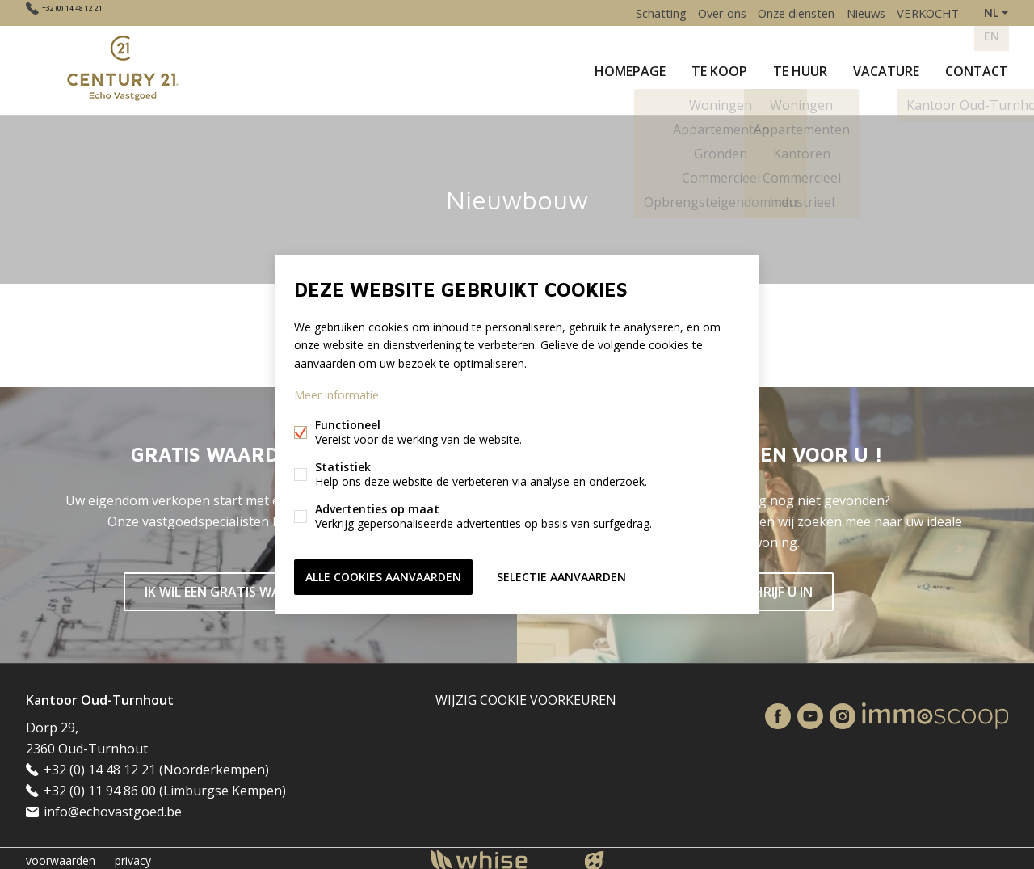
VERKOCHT (925, 12)
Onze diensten (780, 12)
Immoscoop (935, 711)
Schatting (632, 12)
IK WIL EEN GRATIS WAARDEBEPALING (259, 587)
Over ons (700, 12)
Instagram (842, 711)
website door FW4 (594, 856)
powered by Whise (498, 855)
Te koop (719, 68)
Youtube (810, 711)
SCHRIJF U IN (775, 587)
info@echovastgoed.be (113, 807)
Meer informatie (336, 395)
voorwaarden (60, 855)
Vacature (886, 68)
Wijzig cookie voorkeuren (525, 695)
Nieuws (857, 12)
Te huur (800, 68)
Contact (976, 68)
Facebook (778, 711)
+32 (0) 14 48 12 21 (95, 12)
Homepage (630, 68)
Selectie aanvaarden (561, 575)
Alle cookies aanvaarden (383, 575)
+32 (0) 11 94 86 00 (100, 786)
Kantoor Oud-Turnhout (100, 695)
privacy (133, 855)
